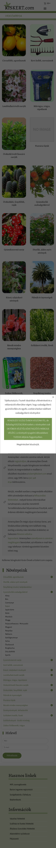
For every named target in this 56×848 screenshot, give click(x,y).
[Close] (53, 397)
